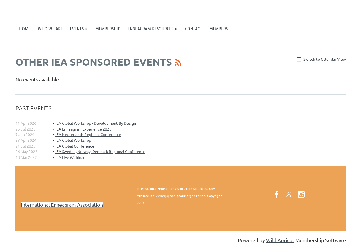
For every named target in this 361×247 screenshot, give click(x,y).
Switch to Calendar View (324, 59)
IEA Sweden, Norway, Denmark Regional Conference (100, 151)
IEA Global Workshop (73, 140)
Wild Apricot (280, 240)
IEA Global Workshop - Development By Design (95, 123)
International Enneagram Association (62, 204)
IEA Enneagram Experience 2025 (83, 128)
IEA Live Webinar (70, 157)
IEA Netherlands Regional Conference (88, 134)
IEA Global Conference (74, 145)
